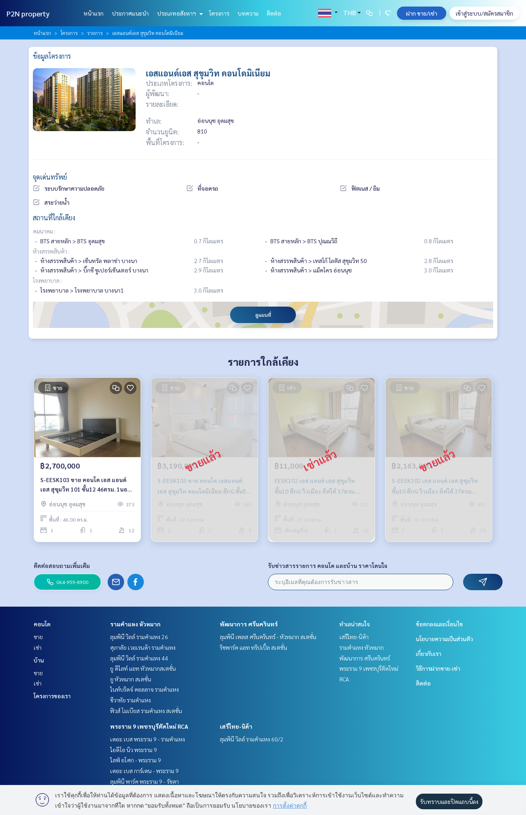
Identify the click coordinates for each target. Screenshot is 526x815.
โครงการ (219, 13)
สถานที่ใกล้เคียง (54, 217)
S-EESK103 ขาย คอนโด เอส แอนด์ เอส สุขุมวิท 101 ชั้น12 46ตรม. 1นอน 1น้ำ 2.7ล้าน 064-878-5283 (85, 485)
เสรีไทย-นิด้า (236, 726)
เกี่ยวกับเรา (428, 653)
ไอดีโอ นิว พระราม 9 (133, 749)
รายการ (95, 33)
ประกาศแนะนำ (130, 13)
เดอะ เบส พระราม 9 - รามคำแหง (147, 739)
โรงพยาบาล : (47, 280)
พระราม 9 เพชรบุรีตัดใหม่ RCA (149, 726)
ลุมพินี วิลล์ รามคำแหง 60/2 (252, 739)
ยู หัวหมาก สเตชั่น (130, 679)
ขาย (38, 636)
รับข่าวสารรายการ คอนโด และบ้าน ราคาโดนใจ (328, 565)
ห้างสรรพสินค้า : (51, 251)
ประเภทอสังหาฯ (179, 13)
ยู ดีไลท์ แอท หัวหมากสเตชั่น (143, 668)
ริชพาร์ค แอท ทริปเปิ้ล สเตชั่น (253, 647)
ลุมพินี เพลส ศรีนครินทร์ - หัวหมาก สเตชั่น (268, 636)
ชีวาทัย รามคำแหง (130, 700)
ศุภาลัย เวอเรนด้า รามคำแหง (142, 647)
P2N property (28, 13)
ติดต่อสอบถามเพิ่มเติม (62, 565)
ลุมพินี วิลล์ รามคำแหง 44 (139, 658)
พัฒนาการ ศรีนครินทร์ (249, 624)
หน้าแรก (93, 13)
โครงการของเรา (52, 696)
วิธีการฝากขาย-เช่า (438, 668)
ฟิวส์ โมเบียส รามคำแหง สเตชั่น (146, 710)
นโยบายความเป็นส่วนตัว (444, 638)
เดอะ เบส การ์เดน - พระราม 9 (144, 770)
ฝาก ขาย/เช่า (421, 13)
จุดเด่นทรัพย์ (50, 177)
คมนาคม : (44, 231)
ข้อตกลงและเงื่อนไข (439, 624)
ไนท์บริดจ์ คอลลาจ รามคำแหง (144, 689)
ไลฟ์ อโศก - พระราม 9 (135, 760)
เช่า (38, 647)
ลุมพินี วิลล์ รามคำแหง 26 (139, 636)
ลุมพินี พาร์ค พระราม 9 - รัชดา (144, 781)
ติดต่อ (274, 13)
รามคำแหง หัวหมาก (135, 624)
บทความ (248, 13)
